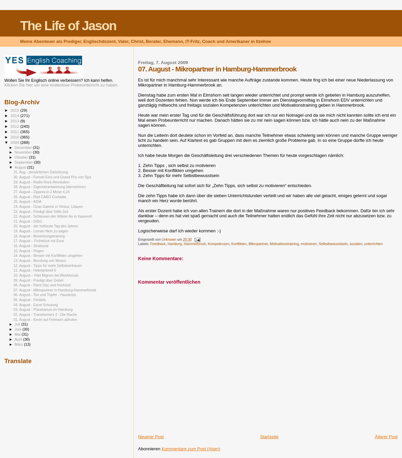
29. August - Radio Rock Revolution (41, 182)
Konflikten (239, 244)
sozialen (356, 244)
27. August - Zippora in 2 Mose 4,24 (41, 192)
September (24, 162)
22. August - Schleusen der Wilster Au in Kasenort (52, 216)
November (24, 152)
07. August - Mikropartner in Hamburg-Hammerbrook (54, 290)
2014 (15, 115)
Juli (18, 324)
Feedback (158, 244)
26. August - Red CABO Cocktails (39, 197)
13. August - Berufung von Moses (39, 261)
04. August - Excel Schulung (35, 305)
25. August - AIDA (27, 201)
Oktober (22, 157)
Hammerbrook (195, 244)
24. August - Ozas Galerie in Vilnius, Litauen (48, 207)
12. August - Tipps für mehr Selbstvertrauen (47, 266)
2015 (15, 110)
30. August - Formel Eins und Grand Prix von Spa (52, 177)
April (19, 339)
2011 (15, 131)
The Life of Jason (68, 25)
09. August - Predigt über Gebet (38, 280)
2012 (15, 126)
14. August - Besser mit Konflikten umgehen (47, 255)
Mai (18, 334)
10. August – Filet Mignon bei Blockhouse (45, 275)
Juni (19, 329)
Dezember (24, 148)
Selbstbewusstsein (333, 244)
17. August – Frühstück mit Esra (38, 241)
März (19, 344)
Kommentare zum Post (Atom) (191, 448)
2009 (15, 142)
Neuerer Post (151, 436)
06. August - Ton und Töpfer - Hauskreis (44, 295)
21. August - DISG (27, 221)
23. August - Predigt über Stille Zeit (40, 212)
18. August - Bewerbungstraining (39, 236)
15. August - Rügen (28, 251)
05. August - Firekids (29, 300)
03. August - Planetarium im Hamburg (42, 309)
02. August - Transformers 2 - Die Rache (45, 314)
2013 (15, 121)
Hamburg (175, 244)
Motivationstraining (284, 244)
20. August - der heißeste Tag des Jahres (45, 226)
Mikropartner (258, 244)
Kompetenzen (218, 244)
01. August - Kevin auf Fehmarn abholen (45, 320)
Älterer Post (386, 436)
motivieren (309, 244)
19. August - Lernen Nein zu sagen (40, 231)
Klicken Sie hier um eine (26, 85)
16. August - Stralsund (30, 246)
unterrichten (373, 244)
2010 (15, 137)
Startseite (269, 436)
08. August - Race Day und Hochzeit (42, 285)
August (21, 167)
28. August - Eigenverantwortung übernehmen (49, 187)
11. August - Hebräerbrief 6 (34, 270)
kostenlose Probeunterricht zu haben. (84, 85)
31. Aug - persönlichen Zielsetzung (40, 172)
